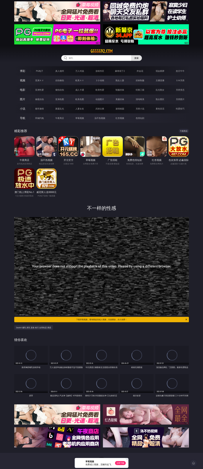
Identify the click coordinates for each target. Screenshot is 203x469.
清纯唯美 (140, 99)
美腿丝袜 (120, 99)
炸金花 (140, 70)
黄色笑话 (160, 108)
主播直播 (160, 80)
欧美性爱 (100, 89)
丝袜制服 (140, 80)
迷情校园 (120, 108)
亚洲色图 (59, 99)
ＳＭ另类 (180, 80)
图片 (22, 99)
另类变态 (180, 89)
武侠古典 (100, 108)
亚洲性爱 (39, 89)
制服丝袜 (120, 89)
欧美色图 (79, 99)
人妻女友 (79, 108)
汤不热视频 (99, 118)
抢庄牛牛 (180, 70)
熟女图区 (160, 99)
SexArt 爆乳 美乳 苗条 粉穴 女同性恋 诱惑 (33, 327)
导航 (22, 118)
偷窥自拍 (39, 99)
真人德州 (59, 70)
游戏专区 (100, 70)
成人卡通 (79, 89)
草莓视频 (79, 118)
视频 (22, 80)
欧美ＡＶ (79, 80)
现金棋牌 (160, 70)
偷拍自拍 (59, 89)
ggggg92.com (102, 51)
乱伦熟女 (160, 89)
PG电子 (39, 70)
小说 (22, 108)
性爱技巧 (180, 108)
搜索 (136, 58)
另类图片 (180, 99)
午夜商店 (59, 118)
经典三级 (140, 89)
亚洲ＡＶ (39, 80)
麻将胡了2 (120, 70)
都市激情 (39, 108)
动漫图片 (100, 99)
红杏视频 (120, 118)
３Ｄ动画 (100, 80)
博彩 (22, 71)
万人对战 (79, 70)
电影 (22, 90)
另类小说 (140, 108)
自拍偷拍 (59, 80)
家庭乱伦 (59, 108)
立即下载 (120, 463)
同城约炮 (39, 118)
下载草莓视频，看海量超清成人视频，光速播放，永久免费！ (132, 319)
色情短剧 (140, 118)
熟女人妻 (120, 80)
